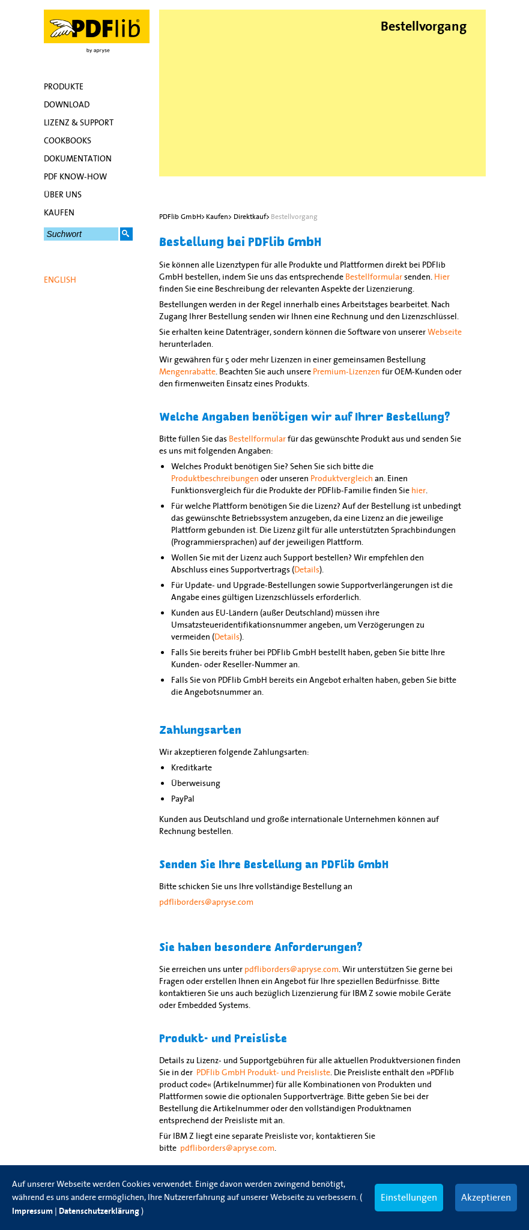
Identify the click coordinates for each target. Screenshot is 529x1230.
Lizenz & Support (78, 122)
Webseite (445, 331)
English (60, 279)
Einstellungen (409, 1197)
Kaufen (59, 212)
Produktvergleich (341, 478)
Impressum (32, 1211)
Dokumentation (78, 158)
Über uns (63, 194)
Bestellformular (373, 276)
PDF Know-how (75, 176)
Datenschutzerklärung (99, 1211)
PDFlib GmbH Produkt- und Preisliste (263, 1072)
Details (306, 569)
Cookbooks (67, 140)
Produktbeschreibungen (215, 478)
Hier (442, 276)
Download (66, 104)
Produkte (63, 86)
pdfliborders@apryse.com (206, 901)
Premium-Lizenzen (346, 371)
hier (418, 490)
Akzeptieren (486, 1197)
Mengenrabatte (187, 371)
